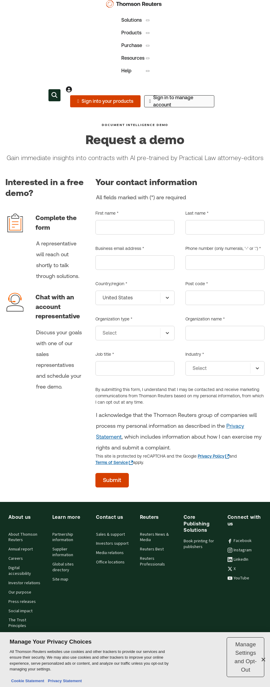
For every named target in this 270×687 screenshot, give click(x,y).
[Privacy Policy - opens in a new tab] (213, 456)
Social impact (20, 611)
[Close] (263, 659)
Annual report (20, 549)
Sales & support (110, 534)
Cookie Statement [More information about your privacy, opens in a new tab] (27, 681)
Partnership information (62, 537)
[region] (135, 659)
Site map (60, 579)
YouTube (238, 578)
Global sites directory (63, 567)
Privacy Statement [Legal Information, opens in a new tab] (64, 681)
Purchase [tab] (135, 45)
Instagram (240, 550)
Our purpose (19, 592)
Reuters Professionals (152, 561)
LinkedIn (238, 559)
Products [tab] (135, 33)
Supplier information (62, 552)
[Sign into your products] (105, 101)
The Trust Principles (17, 623)
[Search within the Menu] (54, 95)
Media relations (110, 553)
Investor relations (24, 583)
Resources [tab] (135, 58)
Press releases (22, 601)
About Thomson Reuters (22, 537)
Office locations (110, 562)
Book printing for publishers (199, 544)
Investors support (112, 543)
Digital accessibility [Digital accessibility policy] (19, 570)
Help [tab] (135, 71)
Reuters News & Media (154, 537)
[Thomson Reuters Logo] (135, 4)
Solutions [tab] (135, 20)
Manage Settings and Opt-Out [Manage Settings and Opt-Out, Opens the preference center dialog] (245, 657)
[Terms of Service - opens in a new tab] (114, 462)
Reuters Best (152, 549)
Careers (15, 558)
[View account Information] (69, 89)
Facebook (240, 541)
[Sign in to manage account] (179, 101)
